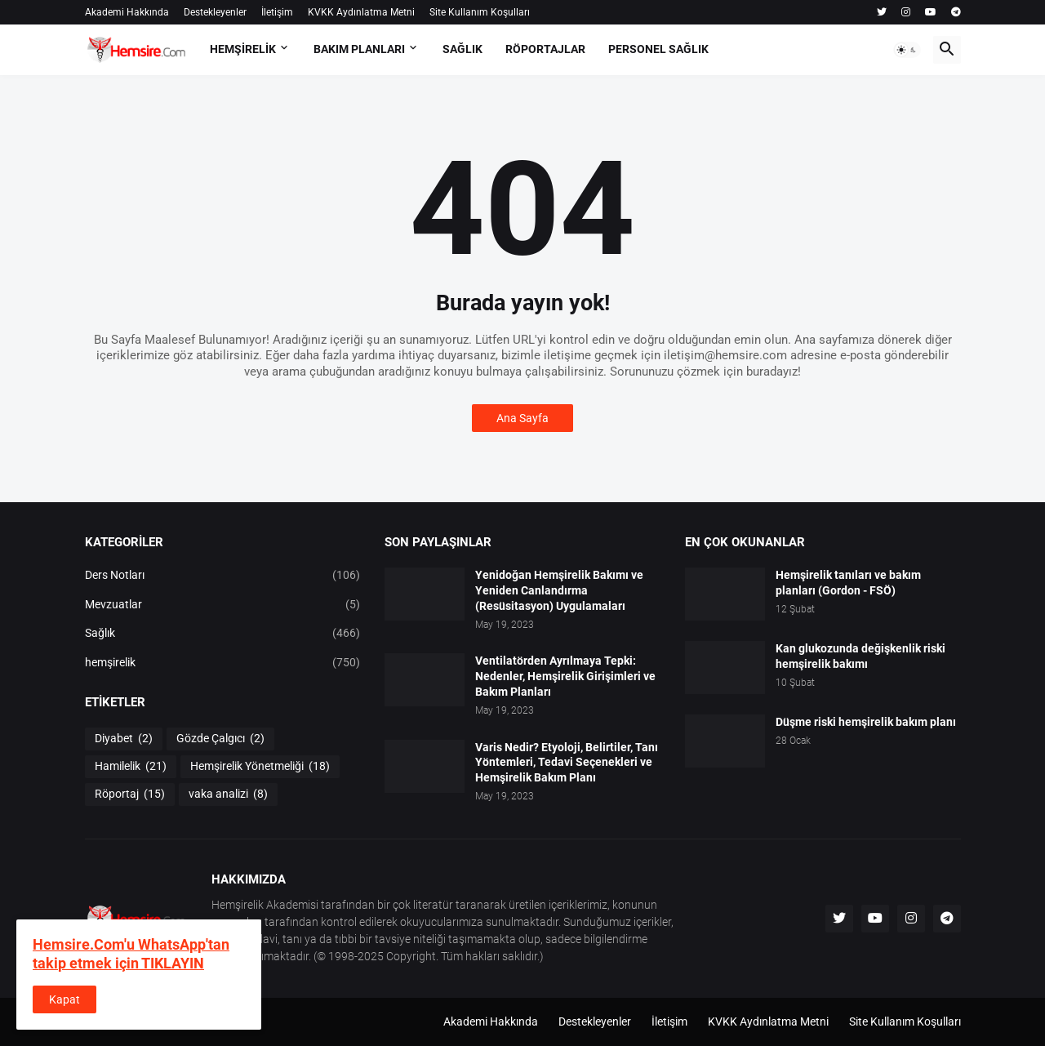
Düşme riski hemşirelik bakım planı (866, 721)
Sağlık (223, 633)
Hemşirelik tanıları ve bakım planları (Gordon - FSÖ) (848, 582)
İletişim (277, 12)
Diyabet (124, 739)
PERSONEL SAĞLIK (658, 49)
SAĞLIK (462, 49)
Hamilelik (131, 767)
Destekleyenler (215, 12)
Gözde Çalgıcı (220, 739)
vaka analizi (228, 794)
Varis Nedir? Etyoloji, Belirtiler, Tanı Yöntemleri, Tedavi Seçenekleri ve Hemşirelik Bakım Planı (566, 763)
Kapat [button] (64, 999)
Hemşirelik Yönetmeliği (260, 767)
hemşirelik (223, 663)
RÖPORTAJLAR (545, 49)
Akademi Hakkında (127, 12)
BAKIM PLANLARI (359, 49)
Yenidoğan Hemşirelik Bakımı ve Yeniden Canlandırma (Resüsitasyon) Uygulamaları (559, 590)
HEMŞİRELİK (243, 49)
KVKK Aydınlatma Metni (361, 12)
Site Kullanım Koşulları (479, 12)
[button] (907, 50)
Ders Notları (223, 576)
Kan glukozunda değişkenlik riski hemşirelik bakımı (860, 656)
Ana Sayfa (522, 418)
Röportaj (130, 794)
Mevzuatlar (223, 605)
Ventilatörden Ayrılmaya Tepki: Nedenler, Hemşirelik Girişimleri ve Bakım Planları (565, 676)
